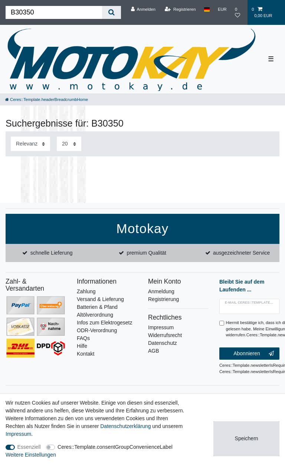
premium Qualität (146, 253)
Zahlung (86, 291)
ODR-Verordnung (97, 330)
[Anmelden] (143, 9)
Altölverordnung (95, 315)
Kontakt (85, 354)
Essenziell (29, 447)
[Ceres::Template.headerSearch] (111, 12)
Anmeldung (161, 291)
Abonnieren (253, 353)
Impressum (161, 327)
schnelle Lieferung (51, 253)
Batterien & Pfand (97, 307)
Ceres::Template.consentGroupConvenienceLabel (115, 447)
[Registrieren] (180, 9)
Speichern (246, 438)
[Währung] (222, 9)
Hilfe (82, 346)
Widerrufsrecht (165, 335)
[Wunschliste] (239, 12)
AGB (153, 351)
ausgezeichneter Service (241, 253)
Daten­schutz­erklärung (125, 426)
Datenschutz (162, 343)
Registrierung (163, 299)
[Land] (207, 9)
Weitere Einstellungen (31, 455)
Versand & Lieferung (100, 299)
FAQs (83, 338)
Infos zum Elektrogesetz (104, 323)
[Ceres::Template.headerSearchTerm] (54, 12)
